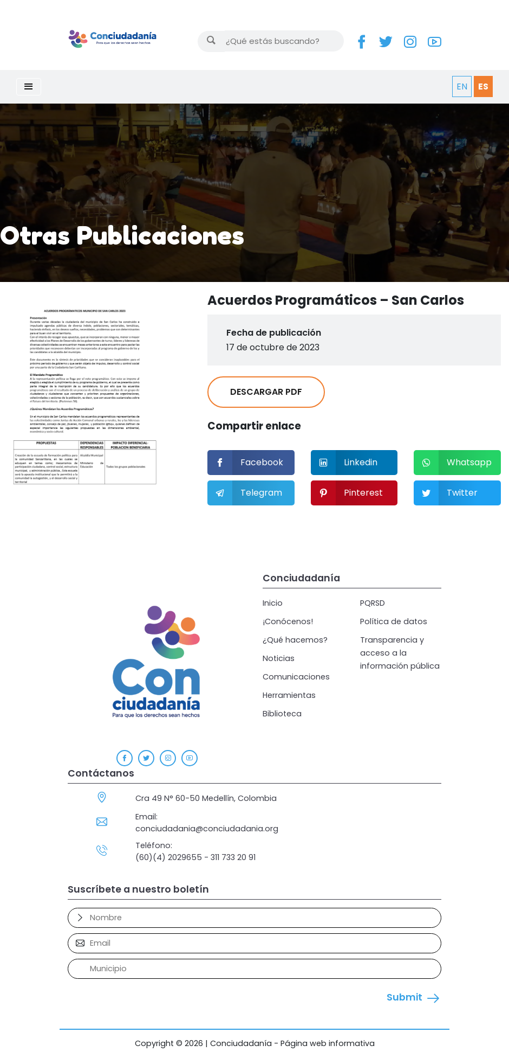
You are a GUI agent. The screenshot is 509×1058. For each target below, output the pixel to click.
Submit (404, 997)
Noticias (279, 658)
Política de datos (393, 621)
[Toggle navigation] (28, 86)
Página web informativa (327, 1043)
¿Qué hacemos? (295, 639)
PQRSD (372, 603)
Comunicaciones (296, 676)
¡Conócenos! (288, 621)
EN (461, 86)
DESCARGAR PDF (266, 392)
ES (483, 86)
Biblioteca (282, 713)
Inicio (273, 603)
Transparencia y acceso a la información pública (400, 652)
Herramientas (289, 695)
